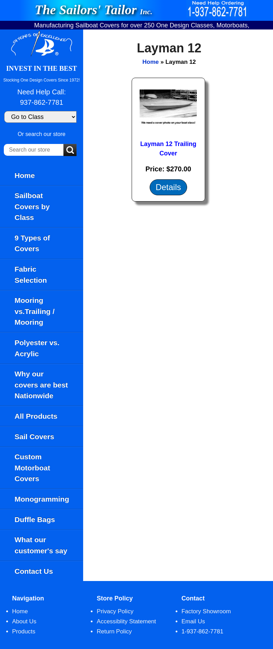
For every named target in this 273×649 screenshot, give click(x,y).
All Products (36, 416)
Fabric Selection (31, 274)
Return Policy (114, 631)
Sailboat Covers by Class (32, 206)
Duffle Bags (35, 519)
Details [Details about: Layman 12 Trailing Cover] (168, 187)
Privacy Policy (115, 611)
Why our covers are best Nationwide (41, 385)
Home (25, 175)
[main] (178, 305)
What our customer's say (41, 545)
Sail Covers (34, 437)
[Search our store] (33, 150)
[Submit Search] (70, 150)
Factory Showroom (206, 611)
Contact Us (34, 571)
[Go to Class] (40, 117)
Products (23, 631)
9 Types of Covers (32, 243)
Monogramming (42, 499)
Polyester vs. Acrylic (37, 348)
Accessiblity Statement (126, 621)
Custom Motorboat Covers (32, 468)
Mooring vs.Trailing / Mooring (35, 311)
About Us (24, 621)
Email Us (193, 621)
